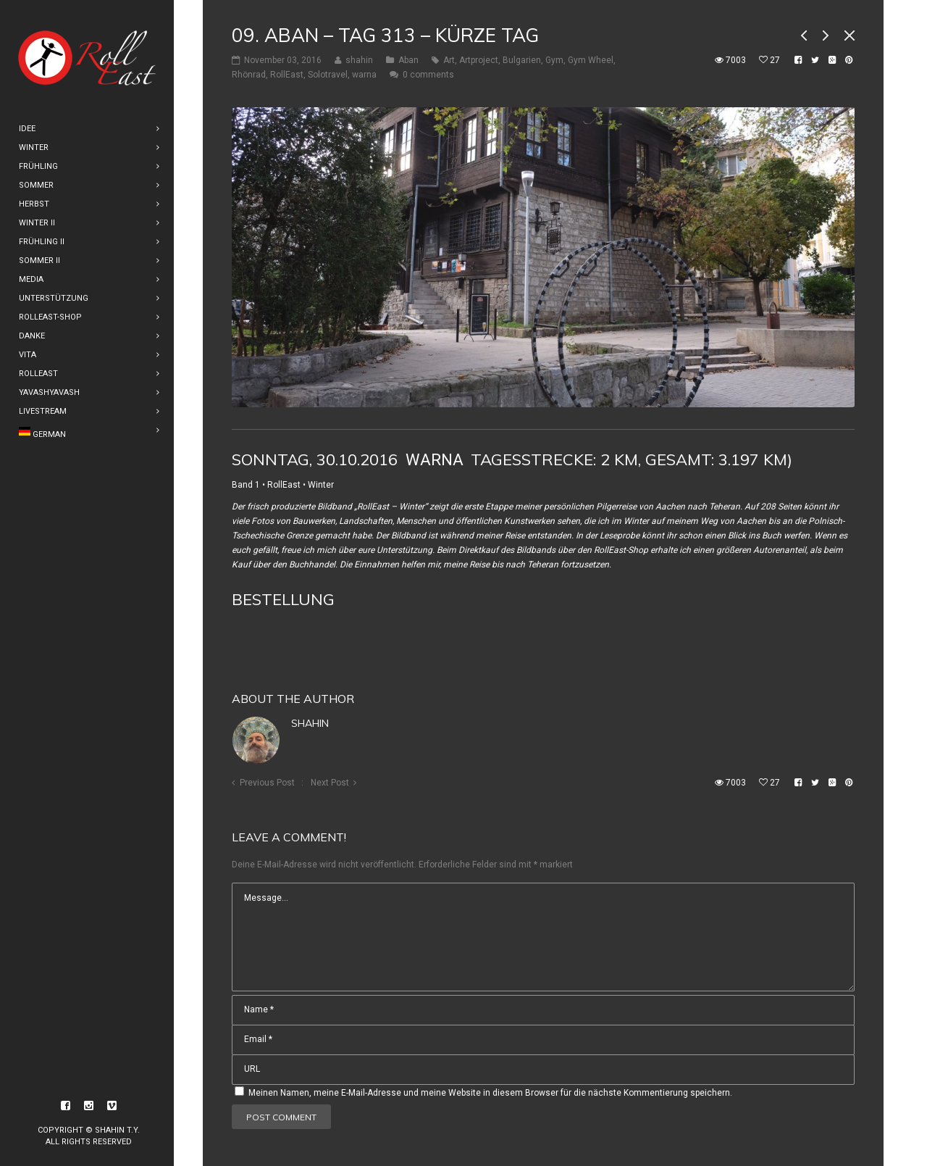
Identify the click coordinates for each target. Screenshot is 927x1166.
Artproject (478, 60)
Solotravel (328, 75)
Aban (408, 60)
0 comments (428, 75)
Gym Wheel (590, 60)
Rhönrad (249, 75)
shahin (310, 723)
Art (449, 60)
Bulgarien (522, 60)
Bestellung (283, 599)
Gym (554, 60)
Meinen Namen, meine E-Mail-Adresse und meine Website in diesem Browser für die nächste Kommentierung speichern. (490, 1093)
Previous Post (267, 783)
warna (364, 75)
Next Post (330, 783)
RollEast (286, 75)
